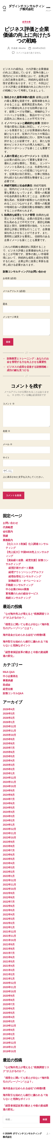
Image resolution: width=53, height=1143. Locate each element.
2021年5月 (9, 961)
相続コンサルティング (18, 597)
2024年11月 (9, 782)
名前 (6, 431)
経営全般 (26, 22)
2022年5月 (9, 910)
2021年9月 (9, 944)
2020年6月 (9, 1008)
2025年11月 (9, 730)
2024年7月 (9, 799)
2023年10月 (9, 837)
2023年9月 (9, 841)
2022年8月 (9, 897)
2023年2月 (9, 871)
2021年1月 (9, 978)
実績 (5, 535)
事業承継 (8, 680)
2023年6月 (9, 854)
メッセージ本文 (26, 326)
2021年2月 (9, 974)
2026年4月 (9, 709)
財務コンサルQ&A (13, 693)
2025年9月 (9, 739)
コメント (9, 403)
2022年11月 (9, 884)
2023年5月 (9, 859)
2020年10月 (9, 991)
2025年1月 (9, 773)
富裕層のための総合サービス (22, 593)
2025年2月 (9, 769)
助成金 (6, 684)
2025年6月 (9, 752)
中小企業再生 (10, 676)
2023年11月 (9, 833)
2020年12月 (9, 983)
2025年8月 (9, 743)
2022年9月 (9, 893)
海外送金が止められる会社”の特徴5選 (24, 634)
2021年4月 (9, 965)
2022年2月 (9, 923)
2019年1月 (9, 1038)
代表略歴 (8, 527)
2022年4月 (9, 914)
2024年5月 (9, 807)
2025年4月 (9, 760)
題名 (26, 308)
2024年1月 (9, 824)
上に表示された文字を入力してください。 (24, 477)
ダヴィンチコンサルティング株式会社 (27, 8)
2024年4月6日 (39, 48)
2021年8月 (9, 948)
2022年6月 (9, 906)
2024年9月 (9, 790)
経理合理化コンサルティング (24, 576)
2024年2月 (9, 820)
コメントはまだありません (28, 52)
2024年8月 (9, 794)
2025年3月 (9, 764)
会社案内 (8, 531)
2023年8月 (9, 846)
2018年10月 (9, 1051)
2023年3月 (9, 867)
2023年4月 (9, 863)
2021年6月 (9, 957)
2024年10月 (9, 786)
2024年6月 (9, 803)
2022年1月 (9, 927)
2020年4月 (9, 1017)
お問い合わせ (10, 523)
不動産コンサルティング (19, 585)
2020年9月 (9, 995)
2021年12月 (9, 931)
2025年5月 (9, 756)
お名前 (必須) (26, 282)
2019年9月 (9, 1030)
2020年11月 (9, 987)
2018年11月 (9, 1047)
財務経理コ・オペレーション (24, 580)
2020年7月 (9, 1004)
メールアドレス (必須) (26, 295)
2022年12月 (9, 880)
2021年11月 (9, 935)
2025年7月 (9, 747)
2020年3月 (9, 1021)
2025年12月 (9, 726)
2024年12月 (9, 777)
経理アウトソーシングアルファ (26, 572)
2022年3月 (9, 918)
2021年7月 (9, 953)
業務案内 (8, 540)
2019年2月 (9, 1034)
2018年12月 (9, 1042)
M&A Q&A (9, 672)
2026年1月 (9, 722)
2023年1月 (9, 876)
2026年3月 (9, 713)
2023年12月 (9, 829)
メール (7, 444)
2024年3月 (9, 816)
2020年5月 (9, 1012)
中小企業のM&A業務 (17, 589)
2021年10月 (9, 940)
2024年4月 (9, 812)
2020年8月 (9, 1000)
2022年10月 (9, 888)
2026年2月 (9, 717)
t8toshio (22, 48)
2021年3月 (9, 970)
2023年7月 (9, 850)
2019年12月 (9, 1025)
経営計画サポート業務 (20, 568)
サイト (6, 457)
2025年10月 (9, 735)
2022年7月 (9, 901)
